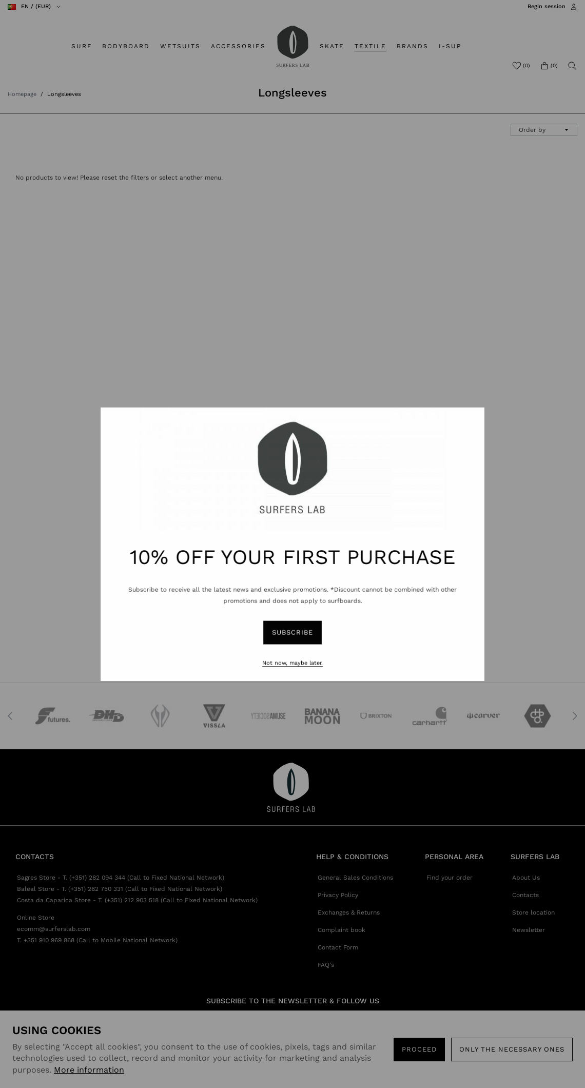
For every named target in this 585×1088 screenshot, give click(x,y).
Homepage (22, 94)
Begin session (547, 6)
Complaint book (341, 930)
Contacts (525, 895)
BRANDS (412, 46)
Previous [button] (10, 716)
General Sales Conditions (355, 877)
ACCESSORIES (238, 46)
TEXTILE (370, 46)
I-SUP (450, 46)
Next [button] (575, 716)
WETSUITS (180, 46)
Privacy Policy (338, 895)
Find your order (449, 877)
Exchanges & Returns (349, 912)
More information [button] (89, 1070)
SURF (81, 46)
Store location (533, 912)
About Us (526, 877)
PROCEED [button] (419, 1049)
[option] (50, 716)
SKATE (332, 46)
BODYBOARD (126, 46)
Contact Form (338, 947)
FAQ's (326, 964)
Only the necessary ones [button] (511, 1049)
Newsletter (528, 930)
